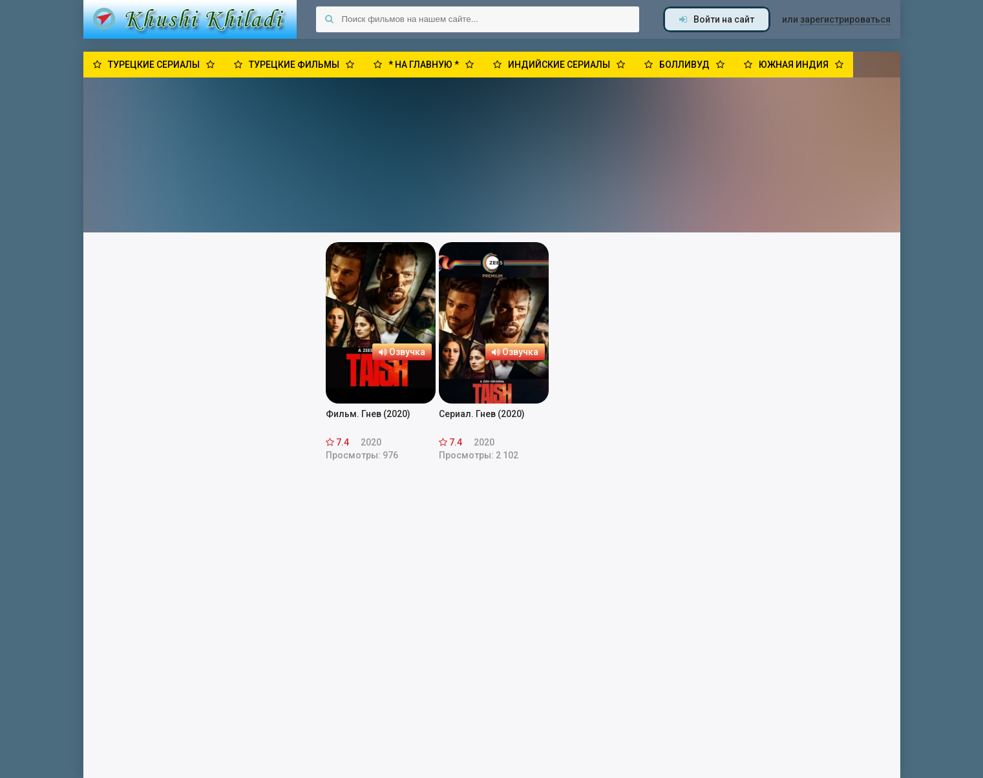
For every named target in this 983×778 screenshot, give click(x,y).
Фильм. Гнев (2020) (368, 414)
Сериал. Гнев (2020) (482, 414)
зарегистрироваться (845, 19)
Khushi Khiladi (190, 19)
